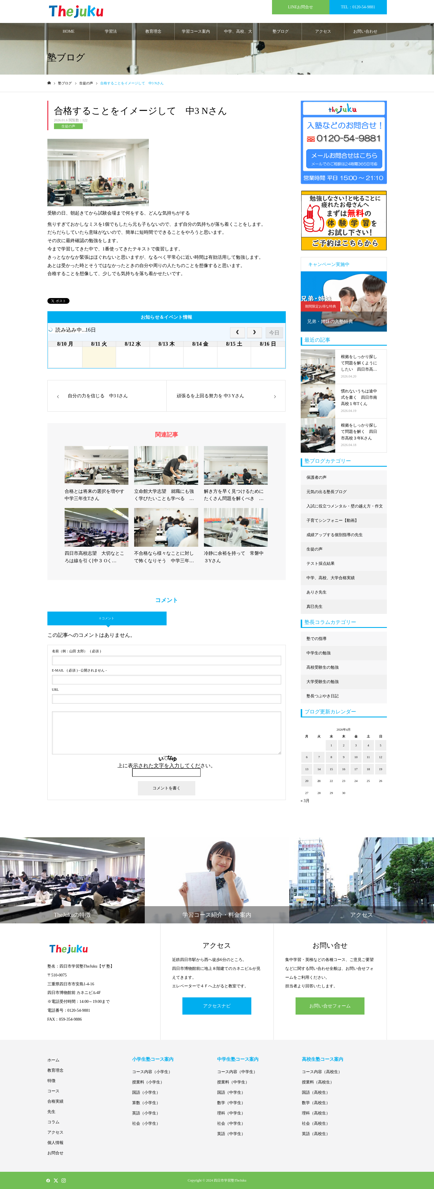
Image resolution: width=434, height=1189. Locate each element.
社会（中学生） (231, 1123)
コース (53, 1091)
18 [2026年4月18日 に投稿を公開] (368, 769)
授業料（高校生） (318, 1082)
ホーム (53, 1060)
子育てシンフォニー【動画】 (332, 520)
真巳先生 (314, 606)
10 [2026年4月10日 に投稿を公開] (356, 757)
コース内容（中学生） (237, 1072)
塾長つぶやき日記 (322, 696)
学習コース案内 (196, 31)
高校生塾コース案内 (322, 1059)
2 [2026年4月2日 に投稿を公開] (344, 745)
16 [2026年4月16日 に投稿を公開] (343, 769)
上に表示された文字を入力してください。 (166, 765)
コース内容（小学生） (152, 1072)
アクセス (323, 31)
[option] (344, 301)
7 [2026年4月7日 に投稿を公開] (319, 757)
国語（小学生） (146, 1092)
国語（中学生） (231, 1092)
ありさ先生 (316, 592)
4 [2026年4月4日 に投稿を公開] (368, 745)
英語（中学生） (231, 1134)
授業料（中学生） (233, 1082)
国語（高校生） (316, 1092)
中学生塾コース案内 (238, 1059)
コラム (53, 1122)
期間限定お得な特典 (320, 306)
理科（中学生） (231, 1113)
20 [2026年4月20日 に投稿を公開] (306, 781)
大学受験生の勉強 (322, 682)
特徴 (51, 1081)
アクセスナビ (217, 1005)
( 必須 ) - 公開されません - (79, 670)
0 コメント (106, 618)
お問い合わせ (365, 31)
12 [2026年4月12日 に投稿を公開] (380, 757)
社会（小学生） (146, 1123)
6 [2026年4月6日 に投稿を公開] (307, 757)
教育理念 (153, 31)
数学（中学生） (231, 1103)
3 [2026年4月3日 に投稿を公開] (356, 745)
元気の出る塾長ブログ (326, 492)
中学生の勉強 (318, 653)
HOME (68, 31)
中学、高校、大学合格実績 (238, 34)
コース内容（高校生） (322, 1072)
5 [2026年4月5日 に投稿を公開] (380, 745)
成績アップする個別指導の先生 (334, 535)
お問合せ (55, 1153)
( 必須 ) (76, 651)
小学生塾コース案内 (152, 1059)
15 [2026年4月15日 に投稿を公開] (331, 769)
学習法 (111, 31)
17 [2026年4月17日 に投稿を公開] (356, 769)
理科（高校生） (316, 1113)
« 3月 (305, 801)
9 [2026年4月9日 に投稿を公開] (344, 757)
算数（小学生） (146, 1103)
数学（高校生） (316, 1103)
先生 (51, 1112)
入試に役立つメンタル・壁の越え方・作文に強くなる (344, 508)
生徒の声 (68, 126)
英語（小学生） (146, 1113)
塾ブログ (281, 31)
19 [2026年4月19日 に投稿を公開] (380, 769)
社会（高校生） (316, 1123)
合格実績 (55, 1101)
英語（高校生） (316, 1134)
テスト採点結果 (320, 563)
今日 (274, 333)
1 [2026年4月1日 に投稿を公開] (331, 745)
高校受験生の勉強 (322, 667)
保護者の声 (316, 477)
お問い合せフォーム (330, 1005)
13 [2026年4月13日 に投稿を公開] (306, 769)
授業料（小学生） (148, 1082)
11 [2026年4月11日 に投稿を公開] (368, 757)
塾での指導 (316, 639)
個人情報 (55, 1143)
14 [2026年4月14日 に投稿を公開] (319, 769)
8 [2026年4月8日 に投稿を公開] (331, 757)
